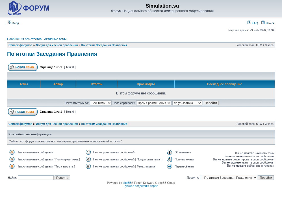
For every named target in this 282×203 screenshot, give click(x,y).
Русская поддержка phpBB (140, 185)
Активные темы (55, 39)
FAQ (253, 23)
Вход (13, 23)
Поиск (267, 23)
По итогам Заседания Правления (104, 45)
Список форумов (20, 45)
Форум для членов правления (57, 45)
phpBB (127, 182)
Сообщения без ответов (24, 39)
